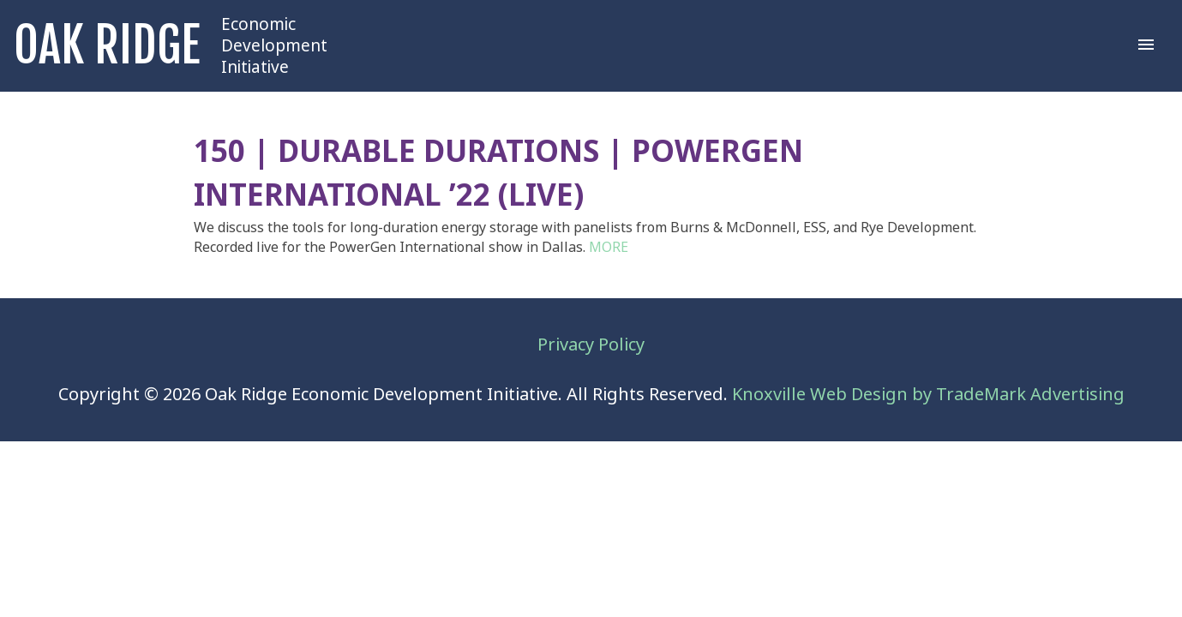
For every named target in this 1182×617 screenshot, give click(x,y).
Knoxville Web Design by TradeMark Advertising (928, 394)
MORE (608, 247)
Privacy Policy (591, 344)
